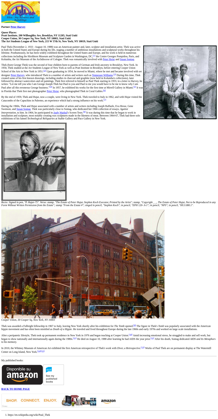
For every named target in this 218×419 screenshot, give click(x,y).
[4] (51, 87)
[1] (94, 55)
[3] (114, 74)
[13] (143, 347)
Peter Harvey (18, 27)
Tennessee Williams (102, 75)
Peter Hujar (109, 59)
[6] (104, 90)
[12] (152, 338)
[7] (105, 99)
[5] (134, 87)
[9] (134, 325)
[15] (43, 351)
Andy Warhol (60, 112)
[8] (84, 112)
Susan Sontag (127, 59)
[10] (130, 334)
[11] (75, 338)
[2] (44, 70)
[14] (39, 351)
